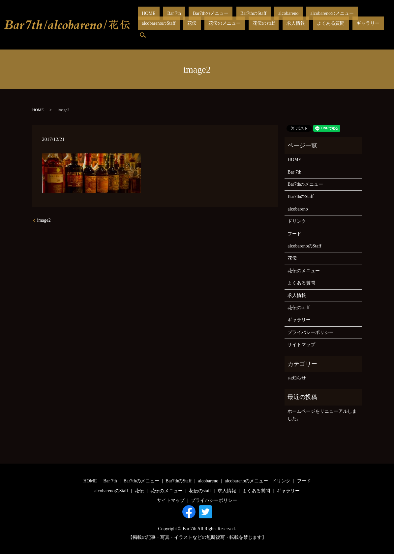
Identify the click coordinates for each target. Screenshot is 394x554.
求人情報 (208, 29)
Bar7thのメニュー (190, 18)
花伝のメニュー (154, 29)
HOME (144, 18)
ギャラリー (264, 29)
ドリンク (297, 221)
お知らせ (297, 377)
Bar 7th (162, 18)
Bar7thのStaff (225, 18)
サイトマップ (301, 344)
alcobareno (251, 18)
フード (294, 233)
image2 (44, 220)
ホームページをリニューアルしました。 (322, 415)
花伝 (354, 18)
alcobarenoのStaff (329, 18)
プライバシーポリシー (311, 332)
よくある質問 (235, 29)
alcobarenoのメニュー (287, 18)
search (284, 30)
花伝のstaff (185, 29)
